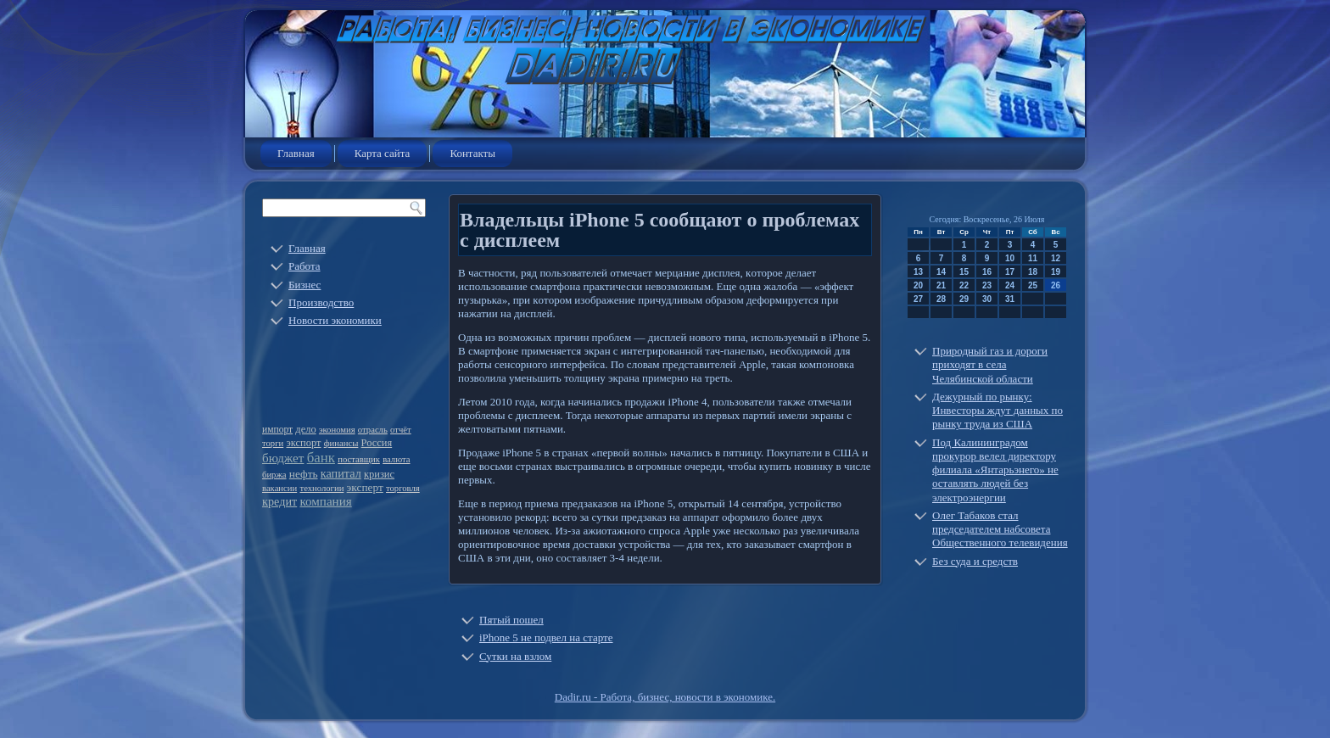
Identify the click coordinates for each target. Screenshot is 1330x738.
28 (941, 299)
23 (987, 285)
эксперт (365, 487)
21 (941, 285)
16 (987, 272)
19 (1055, 272)
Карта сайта (383, 153)
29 (964, 299)
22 (964, 285)
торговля (403, 488)
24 (1009, 285)
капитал (341, 473)
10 (1009, 258)
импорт (277, 429)
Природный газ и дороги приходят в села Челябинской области (990, 364)
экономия (337, 429)
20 (918, 285)
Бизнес (304, 284)
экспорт (304, 443)
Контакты (472, 153)
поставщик (359, 459)
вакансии (279, 488)
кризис (379, 474)
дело (305, 429)
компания (325, 501)
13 (918, 272)
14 (941, 272)
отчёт (400, 429)
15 (964, 272)
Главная (296, 153)
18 (1032, 272)
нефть (303, 473)
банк (321, 458)
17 (1009, 272)
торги (272, 443)
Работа (304, 266)
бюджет (283, 458)
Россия (377, 443)
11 (1032, 258)
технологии (321, 488)
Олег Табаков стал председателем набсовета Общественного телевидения (1000, 529)
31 (1009, 299)
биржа (274, 474)
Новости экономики (335, 320)
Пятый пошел (511, 619)
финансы (341, 443)
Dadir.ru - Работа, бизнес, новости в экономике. (665, 696)
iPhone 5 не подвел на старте (546, 637)
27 (918, 299)
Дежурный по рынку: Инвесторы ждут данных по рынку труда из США (997, 410)
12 (1055, 258)
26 (1055, 285)
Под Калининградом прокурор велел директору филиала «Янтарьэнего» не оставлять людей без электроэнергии (995, 470)
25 (1032, 285)
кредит (279, 501)
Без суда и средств (975, 561)
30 (987, 299)
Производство (321, 302)
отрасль (373, 429)
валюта (396, 459)
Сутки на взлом (515, 656)
